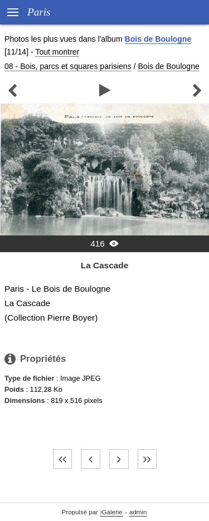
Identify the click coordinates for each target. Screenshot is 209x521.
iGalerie (111, 512)
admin (138, 512)
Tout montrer (57, 51)
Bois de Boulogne (158, 39)
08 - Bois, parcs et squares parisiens (68, 66)
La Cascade (104, 265)
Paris (39, 12)
